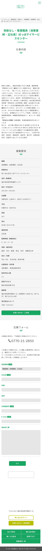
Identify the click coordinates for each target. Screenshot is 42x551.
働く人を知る (11, 536)
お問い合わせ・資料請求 (21, 523)
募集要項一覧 (21, 541)
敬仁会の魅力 (31, 532)
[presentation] (21, 475)
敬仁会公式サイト (21, 517)
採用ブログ (31, 536)
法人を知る (11, 532)
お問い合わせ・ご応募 (21, 313)
